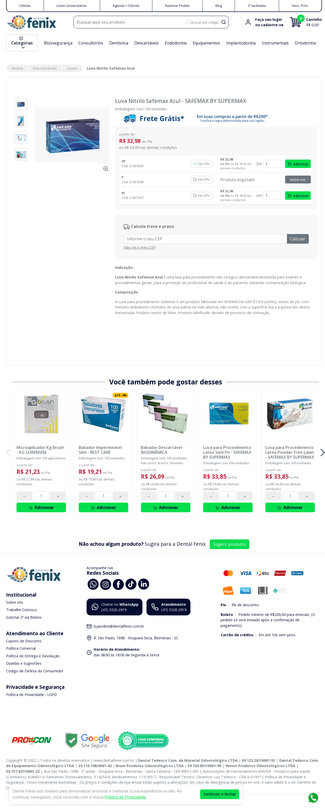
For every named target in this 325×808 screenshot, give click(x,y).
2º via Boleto (257, 5)
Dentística (118, 43)
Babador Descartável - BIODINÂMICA (163, 450)
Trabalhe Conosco (21, 610)
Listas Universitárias (72, 5)
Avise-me (297, 179)
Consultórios (90, 43)
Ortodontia (305, 43)
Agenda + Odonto (126, 5)
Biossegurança (58, 43)
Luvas (72, 68)
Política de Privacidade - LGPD (31, 694)
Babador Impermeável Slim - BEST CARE (100, 450)
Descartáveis (146, 43)
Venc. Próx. (300, 5)
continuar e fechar (219, 794)
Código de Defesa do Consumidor (34, 671)
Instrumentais (275, 43)
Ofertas (25, 5)
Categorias (22, 43)
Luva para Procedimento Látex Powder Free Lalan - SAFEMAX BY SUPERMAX (289, 452)
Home (17, 68)
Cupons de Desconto (24, 641)
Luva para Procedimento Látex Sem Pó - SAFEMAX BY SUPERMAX (227, 452)
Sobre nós (14, 602)
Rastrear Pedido (177, 5)
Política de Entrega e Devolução (33, 656)
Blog (218, 5)
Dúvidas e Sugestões (23, 663)
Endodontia (176, 43)
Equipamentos (206, 43)
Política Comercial (21, 648)
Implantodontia (241, 43)
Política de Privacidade (125, 797)
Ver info (201, 163)
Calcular (297, 239)
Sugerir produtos (229, 544)
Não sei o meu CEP (140, 247)
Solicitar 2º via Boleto (24, 617)
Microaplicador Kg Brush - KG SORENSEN (40, 450)
